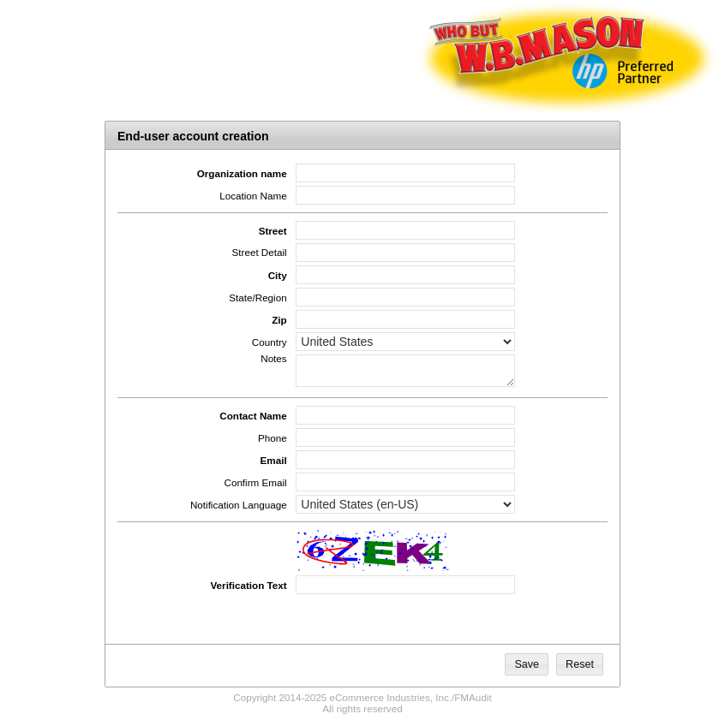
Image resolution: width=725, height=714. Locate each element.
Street (273, 230)
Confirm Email (255, 482)
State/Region (257, 297)
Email (274, 460)
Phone (272, 437)
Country (269, 342)
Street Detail (259, 252)
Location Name (252, 195)
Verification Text (248, 585)
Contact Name (252, 415)
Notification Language (238, 504)
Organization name (242, 173)
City (277, 275)
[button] (526, 664)
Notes (273, 358)
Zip (279, 319)
